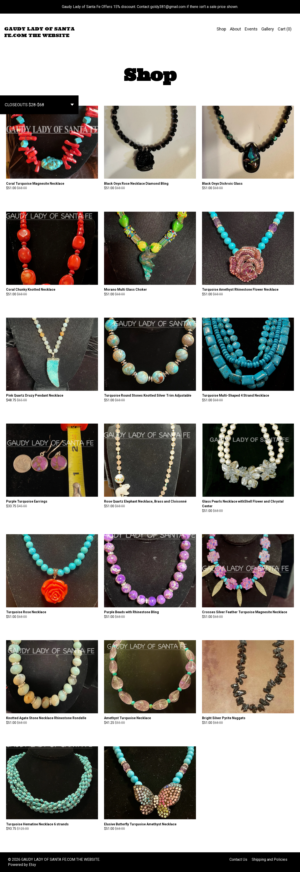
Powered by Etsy (22, 864)
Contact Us (238, 859)
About (235, 28)
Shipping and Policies (269, 859)
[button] (39, 104)
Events (251, 28)
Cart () (285, 28)
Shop (221, 28)
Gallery (267, 28)
